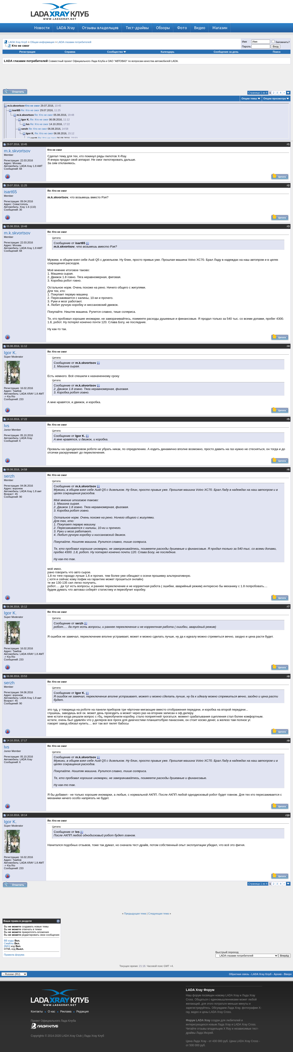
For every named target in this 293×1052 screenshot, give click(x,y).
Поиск (277, 51)
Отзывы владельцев (100, 28)
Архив (278, 974)
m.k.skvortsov (17, 150)
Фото (182, 28)
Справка (70, 51)
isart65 (10, 191)
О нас (51, 1011)
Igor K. (10, 352)
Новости (42, 28)
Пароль (246, 46)
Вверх (288, 974)
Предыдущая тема (135, 913)
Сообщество (116, 51)
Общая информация (42, 42)
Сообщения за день (226, 51)
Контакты (37, 1011)
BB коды (9, 940)
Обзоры (163, 28)
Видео (199, 28)
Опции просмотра (274, 98)
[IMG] (7, 946)
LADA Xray (66, 28)
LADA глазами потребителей (74, 42)
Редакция (82, 1011)
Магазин (219, 28)
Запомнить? (281, 42)
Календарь (167, 51)
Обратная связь (239, 974)
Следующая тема (158, 913)
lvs (6, 425)
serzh (9, 476)
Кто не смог (32, 105)
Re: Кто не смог (30, 110)
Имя (244, 41)
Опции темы (249, 98)
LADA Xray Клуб (17, 42)
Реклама (65, 1011)
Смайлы (9, 943)
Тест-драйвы (137, 28)
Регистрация (27, 51)
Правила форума (14, 954)
